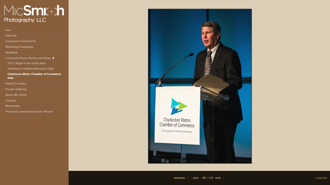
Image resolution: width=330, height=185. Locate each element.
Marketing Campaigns (19, 47)
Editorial (12, 35)
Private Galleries (16, 89)
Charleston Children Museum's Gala (30, 68)
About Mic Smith (16, 95)
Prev (194, 178)
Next (220, 178)
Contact (10, 100)
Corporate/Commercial (22, 41)
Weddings (11, 52)
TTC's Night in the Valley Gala (26, 63)
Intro (8, 30)
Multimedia (12, 106)
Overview (179, 178)
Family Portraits (15, 83)
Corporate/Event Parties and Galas (30, 58)
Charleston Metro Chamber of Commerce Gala (34, 76)
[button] (179, 178)
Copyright (321, 178)
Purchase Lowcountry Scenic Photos (29, 111)
